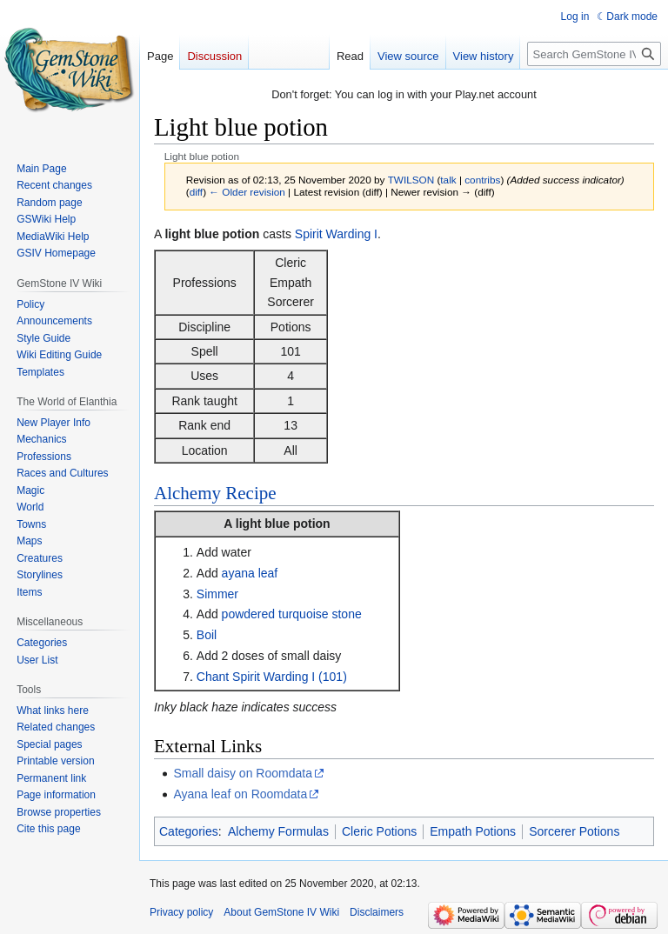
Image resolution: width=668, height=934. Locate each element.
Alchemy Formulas (278, 831)
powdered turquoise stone (292, 614)
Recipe (250, 493)
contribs (482, 179)
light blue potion (283, 523)
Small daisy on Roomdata (242, 773)
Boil (207, 635)
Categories (188, 831)
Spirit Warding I (336, 234)
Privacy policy (181, 912)
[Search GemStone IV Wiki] (594, 54)
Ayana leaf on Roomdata (240, 794)
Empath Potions (473, 831)
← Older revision (247, 191)
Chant (213, 677)
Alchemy (187, 493)
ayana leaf (250, 573)
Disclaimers (377, 912)
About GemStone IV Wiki (281, 912)
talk (448, 179)
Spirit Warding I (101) (289, 677)
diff (196, 191)
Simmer (217, 594)
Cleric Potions (379, 831)
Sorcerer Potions (574, 831)
